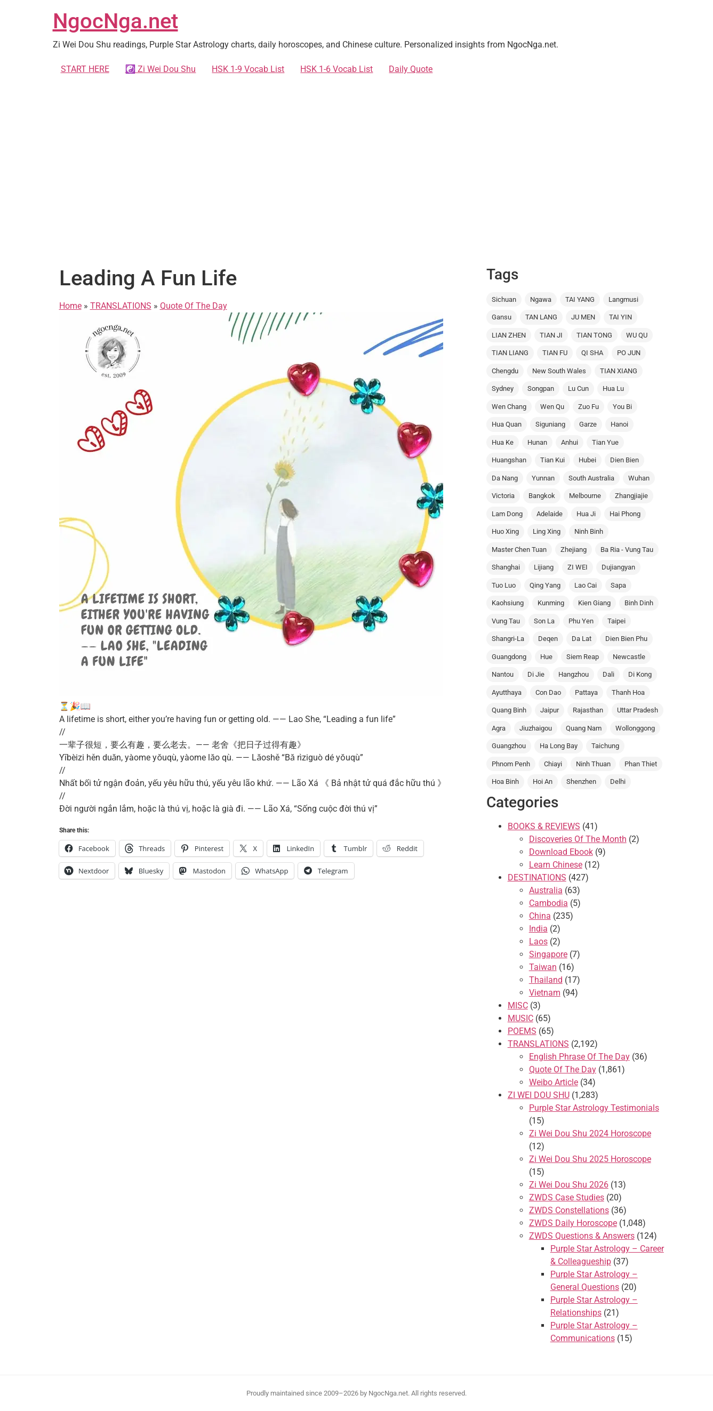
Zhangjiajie (631, 496)
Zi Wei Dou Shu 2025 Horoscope (590, 1159)
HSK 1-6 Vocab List (336, 69)
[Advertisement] (357, 168)
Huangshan (509, 460)
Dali (608, 674)
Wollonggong (635, 728)
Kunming (551, 603)
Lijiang (544, 567)
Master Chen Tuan (519, 550)
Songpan (540, 388)
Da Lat (581, 639)
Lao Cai (585, 585)
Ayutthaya (507, 692)
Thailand (546, 980)
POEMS (522, 1031)
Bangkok (541, 496)
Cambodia (548, 903)
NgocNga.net (115, 21)
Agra (499, 728)
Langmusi (623, 299)
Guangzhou (509, 746)
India (538, 929)
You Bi (622, 407)
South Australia (591, 478)
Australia (546, 890)
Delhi (618, 781)
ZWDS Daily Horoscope (573, 1223)
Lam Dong (507, 514)
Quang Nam (584, 728)
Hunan (537, 442)
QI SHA (592, 353)
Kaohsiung (508, 603)
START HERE (85, 69)
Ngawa (540, 299)
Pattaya (586, 692)
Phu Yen (581, 621)
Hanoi (619, 424)
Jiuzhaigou (535, 728)
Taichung (605, 746)
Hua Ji (586, 514)
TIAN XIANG (618, 371)
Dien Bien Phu (626, 639)
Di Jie (535, 674)
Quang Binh (509, 710)
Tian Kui (552, 460)
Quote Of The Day (193, 306)
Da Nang (505, 478)
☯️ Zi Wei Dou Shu (160, 69)
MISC (518, 1005)
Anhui (569, 442)
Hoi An (542, 781)
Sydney (503, 388)
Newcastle (629, 657)
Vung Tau (506, 621)
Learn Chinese (555, 865)
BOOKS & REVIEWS (544, 826)
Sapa (618, 585)
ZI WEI (577, 567)
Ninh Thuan (593, 764)
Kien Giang (594, 603)
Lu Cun (578, 388)
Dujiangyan (618, 567)
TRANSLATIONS (120, 306)
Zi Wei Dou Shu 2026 (568, 1185)
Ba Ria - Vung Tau (626, 550)
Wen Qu (552, 407)
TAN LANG (541, 317)
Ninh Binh (588, 531)
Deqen (548, 639)
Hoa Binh (505, 781)
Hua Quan (507, 424)
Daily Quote (410, 69)
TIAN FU (554, 353)
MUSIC (520, 1018)
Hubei (587, 460)
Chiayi (553, 764)
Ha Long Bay (559, 746)
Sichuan (504, 299)
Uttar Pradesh (637, 710)
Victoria (503, 496)
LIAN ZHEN (509, 335)
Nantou (503, 674)
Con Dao (548, 692)
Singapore (548, 954)
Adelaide (549, 514)
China (540, 916)
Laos (538, 941)
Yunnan (543, 478)
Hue (546, 657)
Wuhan (639, 478)
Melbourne (585, 496)
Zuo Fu (588, 407)
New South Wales (559, 371)
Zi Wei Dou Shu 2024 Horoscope (590, 1133)
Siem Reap (582, 657)
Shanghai (506, 567)
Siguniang (550, 424)
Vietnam (544, 993)
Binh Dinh (638, 603)
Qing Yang (545, 585)
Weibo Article (553, 1082)
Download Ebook (561, 852)
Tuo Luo (504, 585)
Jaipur (549, 710)
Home (70, 306)
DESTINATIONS (537, 877)
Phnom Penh (511, 764)
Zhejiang (573, 550)
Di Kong (640, 674)
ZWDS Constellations (569, 1210)
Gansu (501, 317)
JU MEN (583, 317)
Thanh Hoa (628, 692)
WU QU (636, 335)
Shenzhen (581, 781)
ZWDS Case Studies (566, 1197)
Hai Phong (625, 514)
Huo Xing (505, 531)
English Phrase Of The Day (579, 1057)
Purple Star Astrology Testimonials (594, 1108)
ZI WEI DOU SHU (539, 1095)
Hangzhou (573, 674)
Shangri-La (508, 639)
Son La (544, 621)
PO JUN (628, 353)
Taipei (616, 621)
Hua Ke (503, 442)
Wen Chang (509, 407)
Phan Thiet (640, 764)
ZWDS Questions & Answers (582, 1236)
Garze (588, 424)
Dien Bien (624, 460)
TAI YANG (580, 299)
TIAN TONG (594, 335)
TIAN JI (551, 335)
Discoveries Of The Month (578, 839)
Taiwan (543, 967)
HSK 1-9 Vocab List (248, 69)
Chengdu (505, 371)
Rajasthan (588, 710)
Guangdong (509, 657)
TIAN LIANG (510, 353)
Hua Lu (613, 388)
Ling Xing (546, 531)
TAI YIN (620, 317)
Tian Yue (605, 442)
